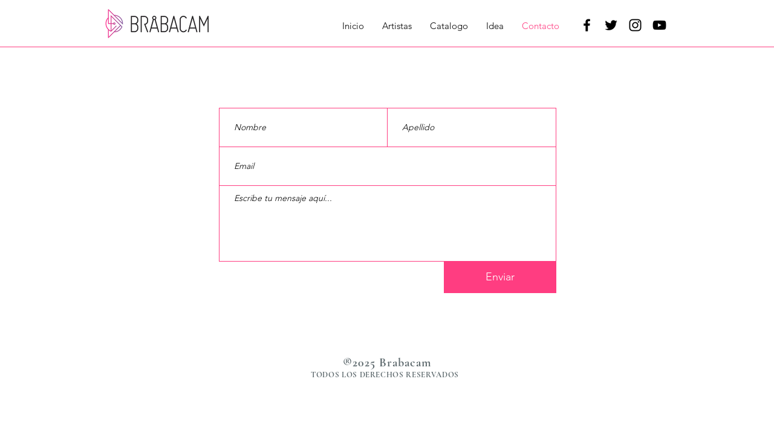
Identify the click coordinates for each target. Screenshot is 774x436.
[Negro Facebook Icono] (587, 25)
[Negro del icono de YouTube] (659, 25)
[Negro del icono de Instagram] (635, 25)
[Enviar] (500, 277)
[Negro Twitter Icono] (611, 25)
